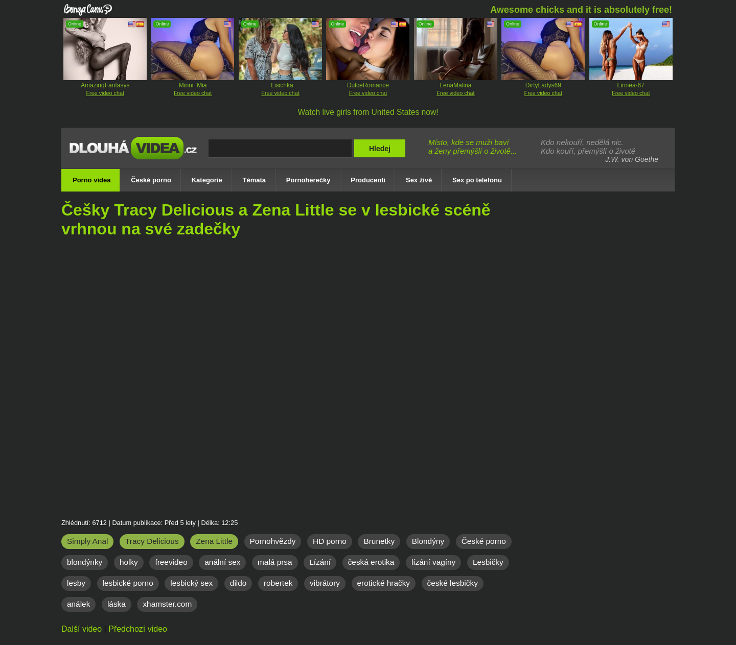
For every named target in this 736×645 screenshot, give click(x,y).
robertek (278, 583)
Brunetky (379, 541)
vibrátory (325, 583)
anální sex (222, 562)
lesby (76, 583)
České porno (484, 541)
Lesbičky (488, 562)
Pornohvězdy (273, 541)
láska (116, 604)
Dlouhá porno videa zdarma (135, 155)
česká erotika (371, 562)
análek (78, 604)
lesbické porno (128, 583)
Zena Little (214, 541)
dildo (238, 583)
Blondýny (428, 541)
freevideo (171, 562)
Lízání (320, 562)
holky (129, 562)
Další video (81, 629)
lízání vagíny (433, 562)
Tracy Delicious (152, 541)
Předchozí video (137, 629)
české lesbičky (452, 583)
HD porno (330, 541)
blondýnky (84, 562)
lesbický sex (191, 583)
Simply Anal (87, 541)
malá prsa (275, 562)
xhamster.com (167, 604)
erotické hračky (383, 583)
